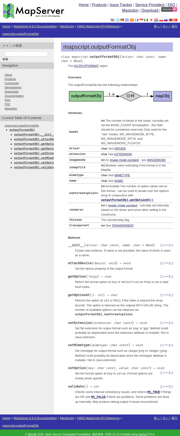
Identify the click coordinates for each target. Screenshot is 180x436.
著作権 (32, 430)
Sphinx (143, 430)
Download (150, 10)
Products (99, 5)
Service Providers (150, 5)
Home (84, 5)
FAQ (171, 5)
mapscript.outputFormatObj (20, 34)
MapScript (67, 26)
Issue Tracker (121, 5)
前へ (157, 26)
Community (12, 83)
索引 (175, 26)
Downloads (12, 91)
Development (13, 87)
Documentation (14, 96)
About (8, 75)
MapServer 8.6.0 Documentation (35, 26)
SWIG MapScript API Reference (98, 26)
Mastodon (130, 10)
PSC (8, 104)
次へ (166, 26)
